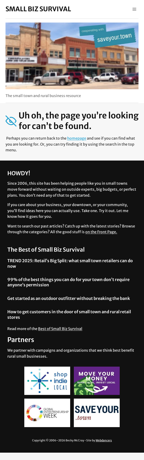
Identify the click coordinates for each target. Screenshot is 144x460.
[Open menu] (134, 9)
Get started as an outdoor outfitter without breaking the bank (68, 298)
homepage (76, 138)
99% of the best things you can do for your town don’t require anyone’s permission (68, 282)
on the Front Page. (101, 232)
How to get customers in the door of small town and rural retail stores (69, 314)
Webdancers (104, 440)
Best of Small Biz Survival (60, 328)
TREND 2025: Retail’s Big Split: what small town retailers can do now (70, 263)
